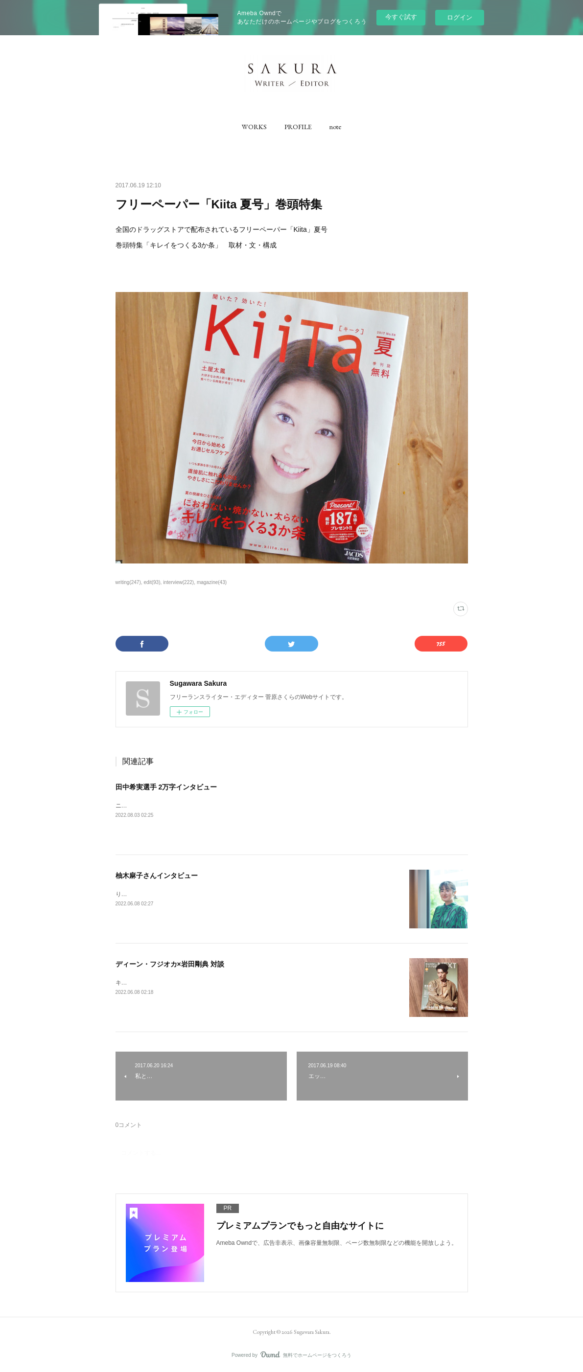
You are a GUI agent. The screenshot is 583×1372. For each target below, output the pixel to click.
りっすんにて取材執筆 (145, 894)
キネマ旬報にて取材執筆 (148, 982)
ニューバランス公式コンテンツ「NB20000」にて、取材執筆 (195, 805)
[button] (254, 126)
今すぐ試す (401, 17)
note (335, 126)
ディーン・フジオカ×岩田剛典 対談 (170, 964)
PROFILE (298, 126)
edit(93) (152, 582)
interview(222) (178, 582)
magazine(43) (212, 582)
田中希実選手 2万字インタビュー (166, 787)
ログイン (459, 17)
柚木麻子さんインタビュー (157, 875)
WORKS (254, 126)
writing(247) (128, 582)
